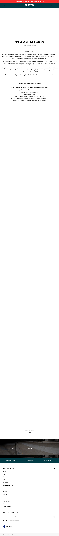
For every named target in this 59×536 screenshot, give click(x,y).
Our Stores (5, 482)
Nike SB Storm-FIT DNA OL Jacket (29, 68)
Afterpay (5, 491)
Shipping (5, 494)
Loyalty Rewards (7, 506)
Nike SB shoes (24, 72)
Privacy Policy (6, 503)
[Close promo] (58, 1)
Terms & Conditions (8, 509)
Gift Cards (5, 489)
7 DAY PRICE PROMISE (47, 461)
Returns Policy (6, 501)
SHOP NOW (40, 1)
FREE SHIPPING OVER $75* (11, 461)
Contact (5, 477)
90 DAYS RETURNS (29, 461)
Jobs (4, 479)
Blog (4, 474)
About (4, 471)
